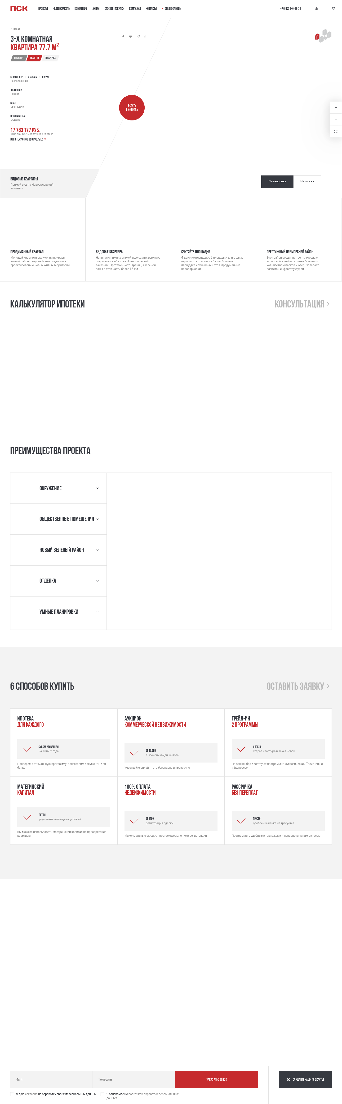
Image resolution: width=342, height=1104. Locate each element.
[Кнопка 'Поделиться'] (122, 36)
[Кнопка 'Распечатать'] (130, 36)
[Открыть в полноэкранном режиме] (336, 131)
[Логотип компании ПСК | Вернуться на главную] (19, 8)
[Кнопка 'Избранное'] (333, 8)
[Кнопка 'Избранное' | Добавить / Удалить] (138, 36)
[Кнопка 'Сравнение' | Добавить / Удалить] (145, 36)
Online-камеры (171, 8)
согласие (31, 1094)
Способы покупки (114, 8)
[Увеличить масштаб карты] (336, 107)
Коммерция (81, 8)
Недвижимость (61, 8)
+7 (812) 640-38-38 (290, 8)
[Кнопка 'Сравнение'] (316, 8)
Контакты (151, 8)
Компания (135, 8)
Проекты (43, 8)
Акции (96, 8)
